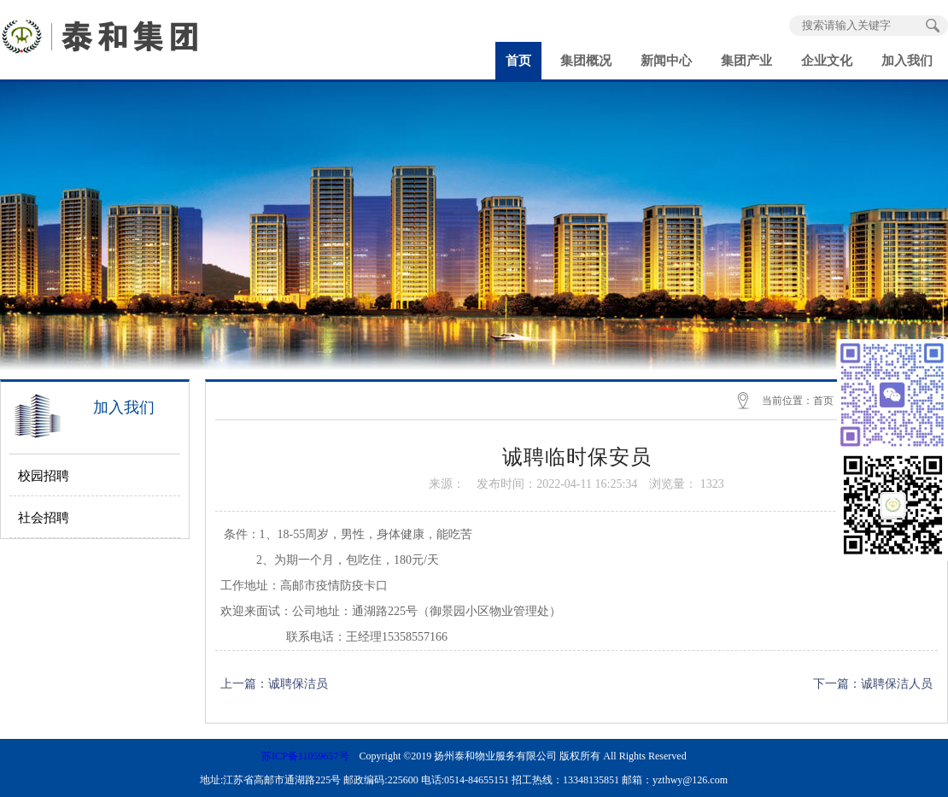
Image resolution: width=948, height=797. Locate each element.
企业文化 (826, 60)
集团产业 (746, 60)
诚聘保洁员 (298, 683)
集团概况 (586, 60)
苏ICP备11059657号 (304, 756)
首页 (518, 60)
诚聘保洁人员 (897, 683)
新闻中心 (666, 60)
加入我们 (907, 60)
